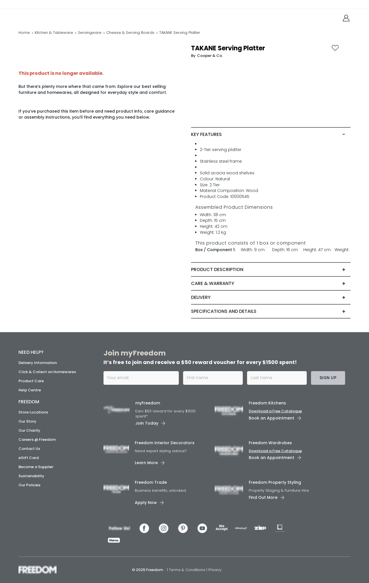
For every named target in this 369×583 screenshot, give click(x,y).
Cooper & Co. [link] (210, 55)
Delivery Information (37, 362)
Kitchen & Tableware (54, 32)
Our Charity (29, 430)
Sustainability (31, 476)
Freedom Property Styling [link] (275, 482)
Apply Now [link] (146, 502)
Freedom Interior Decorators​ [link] (164, 443)
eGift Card (28, 457)
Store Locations (33, 412)
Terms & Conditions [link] (187, 569)
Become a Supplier (35, 467)
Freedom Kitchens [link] (267, 403)
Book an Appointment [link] (271, 418)
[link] (43, 16)
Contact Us (29, 448)
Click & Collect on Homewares (47, 372)
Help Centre (29, 390)
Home (24, 32)
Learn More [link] (146, 463)
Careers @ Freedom (37, 439)
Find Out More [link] (263, 497)
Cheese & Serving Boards (130, 32)
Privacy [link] (214, 569)
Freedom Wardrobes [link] (270, 443)
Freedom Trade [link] (151, 482)
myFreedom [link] (147, 403)
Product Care (31, 381)
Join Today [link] (146, 423)
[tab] (271, 134)
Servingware (89, 32)
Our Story (27, 421)
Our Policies (29, 485)
